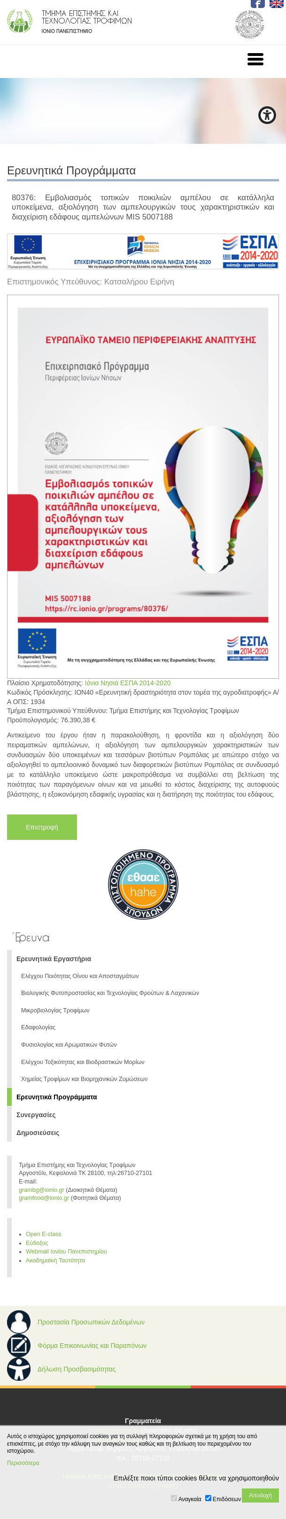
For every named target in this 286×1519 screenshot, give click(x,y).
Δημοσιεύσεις (37, 1132)
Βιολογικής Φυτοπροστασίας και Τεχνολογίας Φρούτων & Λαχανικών (110, 993)
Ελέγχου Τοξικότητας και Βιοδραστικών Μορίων (83, 1062)
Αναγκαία (189, 1499)
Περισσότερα (23, 1463)
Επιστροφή (42, 827)
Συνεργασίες (35, 1115)
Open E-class (44, 1234)
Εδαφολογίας (38, 1027)
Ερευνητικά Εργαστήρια (53, 959)
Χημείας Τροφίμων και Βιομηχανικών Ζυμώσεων (84, 1079)
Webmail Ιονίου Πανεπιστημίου (66, 1251)
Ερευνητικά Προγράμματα (56, 1097)
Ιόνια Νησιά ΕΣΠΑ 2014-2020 (128, 683)
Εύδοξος (37, 1243)
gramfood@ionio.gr (44, 1198)
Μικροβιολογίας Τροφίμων (55, 1010)
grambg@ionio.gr (41, 1190)
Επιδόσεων (227, 1499)
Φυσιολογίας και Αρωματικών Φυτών (69, 1044)
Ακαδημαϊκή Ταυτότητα (55, 1260)
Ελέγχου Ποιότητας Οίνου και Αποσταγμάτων (80, 976)
